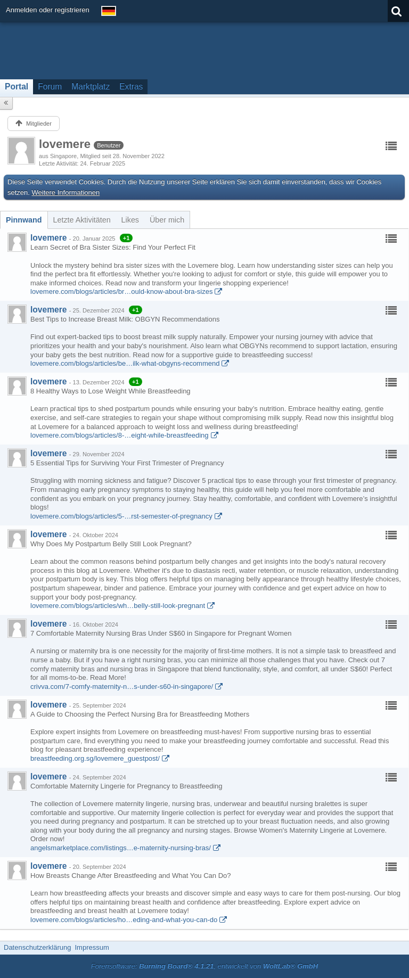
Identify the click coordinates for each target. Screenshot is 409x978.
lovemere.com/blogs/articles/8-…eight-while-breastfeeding (119, 435)
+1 (126, 238)
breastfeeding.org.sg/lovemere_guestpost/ (95, 758)
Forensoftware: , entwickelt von (204, 966)
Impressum (92, 947)
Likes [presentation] (130, 220)
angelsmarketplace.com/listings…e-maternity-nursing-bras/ (120, 848)
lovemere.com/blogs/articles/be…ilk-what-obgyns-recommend (124, 363)
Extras (131, 86)
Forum (50, 86)
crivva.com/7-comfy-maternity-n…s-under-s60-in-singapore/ (121, 687)
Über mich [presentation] (167, 220)
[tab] (24, 220)
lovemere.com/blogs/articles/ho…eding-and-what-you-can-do (123, 920)
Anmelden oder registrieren (47, 10)
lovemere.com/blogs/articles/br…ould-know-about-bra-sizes (121, 291)
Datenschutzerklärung (37, 947)
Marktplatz (90, 86)
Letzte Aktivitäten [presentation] (82, 220)
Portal (16, 86)
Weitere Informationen (66, 192)
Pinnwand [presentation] (24, 220)
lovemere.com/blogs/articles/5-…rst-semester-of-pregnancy (121, 516)
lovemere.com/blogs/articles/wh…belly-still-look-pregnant (117, 606)
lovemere (48, 237)
